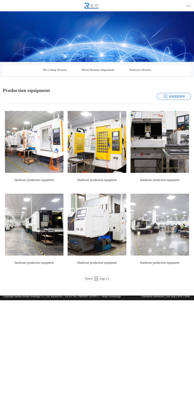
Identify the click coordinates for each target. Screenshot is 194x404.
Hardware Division (140, 69)
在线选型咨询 (177, 104)
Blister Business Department (98, 69)
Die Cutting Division (55, 69)
